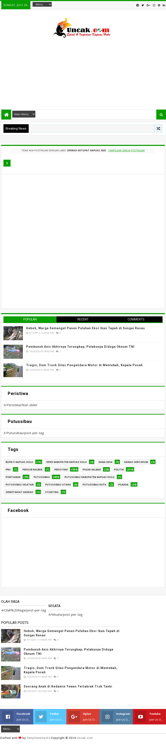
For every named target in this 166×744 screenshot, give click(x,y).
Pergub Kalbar (32, 469)
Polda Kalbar (92, 469)
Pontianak (13, 477)
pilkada (123, 484)
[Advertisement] (83, 72)
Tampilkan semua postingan (126, 150)
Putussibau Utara (58, 484)
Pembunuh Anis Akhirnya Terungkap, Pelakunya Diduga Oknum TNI (80, 346)
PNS (8, 469)
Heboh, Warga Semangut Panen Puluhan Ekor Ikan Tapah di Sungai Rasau (85, 328)
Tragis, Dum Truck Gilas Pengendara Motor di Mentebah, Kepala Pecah (84, 365)
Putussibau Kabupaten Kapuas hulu (89, 477)
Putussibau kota (94, 484)
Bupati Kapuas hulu (19, 462)
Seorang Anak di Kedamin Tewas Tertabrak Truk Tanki (68, 686)
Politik (119, 469)
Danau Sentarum (136, 462)
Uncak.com (85, 737)
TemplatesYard (37, 737)
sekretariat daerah (19, 492)
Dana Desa (106, 462)
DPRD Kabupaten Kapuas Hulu (66, 462)
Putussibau (42, 477)
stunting (52, 492)
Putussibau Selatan (20, 484)
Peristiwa (61, 469)
